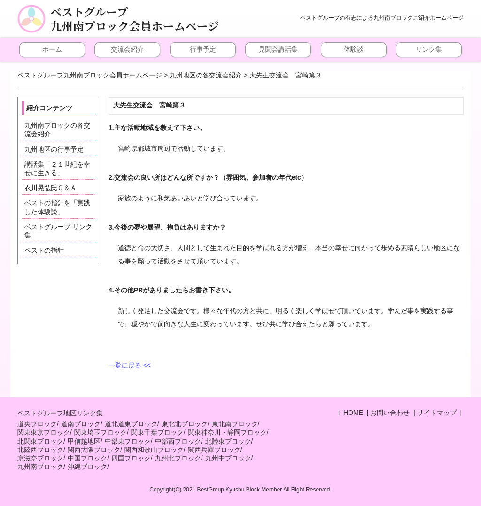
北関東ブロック (40, 441)
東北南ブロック (235, 424)
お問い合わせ (390, 412)
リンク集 (429, 49)
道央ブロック (37, 424)
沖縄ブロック (87, 466)
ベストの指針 (44, 250)
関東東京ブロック (43, 432)
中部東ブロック (128, 441)
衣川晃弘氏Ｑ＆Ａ (50, 188)
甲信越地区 (84, 441)
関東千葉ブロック (157, 432)
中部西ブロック (178, 441)
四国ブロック (131, 458)
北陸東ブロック (228, 441)
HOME (352, 412)
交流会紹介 (127, 49)
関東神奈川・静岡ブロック (227, 432)
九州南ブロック (40, 466)
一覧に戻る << (130, 365)
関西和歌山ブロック (154, 449)
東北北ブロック (185, 424)
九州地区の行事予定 (54, 149)
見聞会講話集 (278, 49)
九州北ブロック (178, 458)
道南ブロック (81, 424)
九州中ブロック (228, 458)
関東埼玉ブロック (100, 432)
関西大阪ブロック (94, 449)
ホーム (52, 49)
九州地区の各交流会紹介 (206, 75)
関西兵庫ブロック (214, 449)
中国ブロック (87, 458)
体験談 (354, 49)
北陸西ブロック (40, 449)
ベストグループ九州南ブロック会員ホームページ (134, 19)
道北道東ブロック (131, 424)
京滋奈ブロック (40, 458)
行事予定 (203, 49)
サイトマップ (437, 412)
